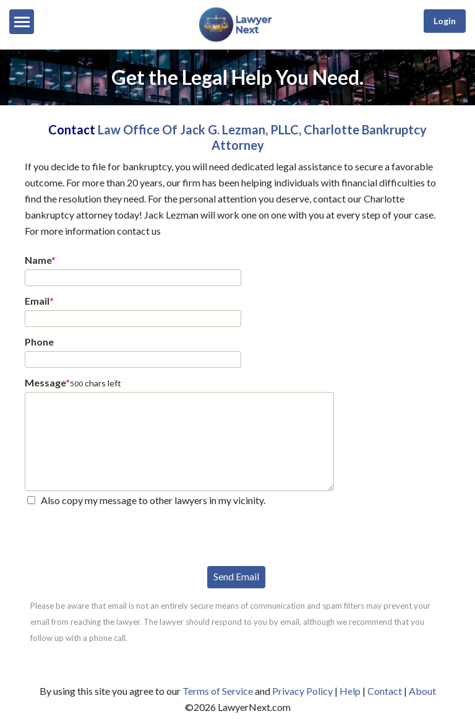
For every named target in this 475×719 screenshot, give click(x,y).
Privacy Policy (302, 691)
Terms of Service (217, 691)
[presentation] (119, 535)
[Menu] (21, 21)
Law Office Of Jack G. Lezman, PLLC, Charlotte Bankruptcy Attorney (262, 137)
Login (445, 20)
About (422, 691)
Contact (384, 691)
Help (350, 691)
